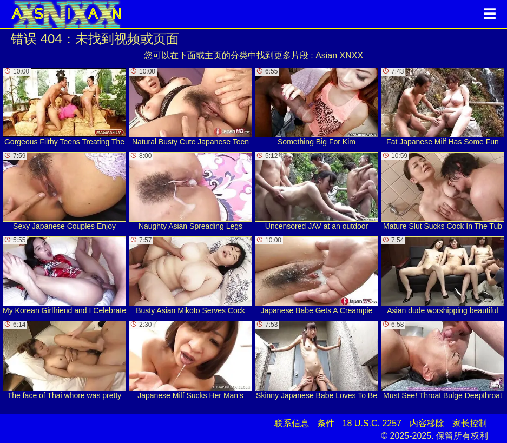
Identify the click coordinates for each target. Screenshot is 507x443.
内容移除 (427, 423)
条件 (325, 423)
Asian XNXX (339, 55)
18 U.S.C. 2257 (372, 423)
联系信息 (291, 423)
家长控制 (469, 423)
